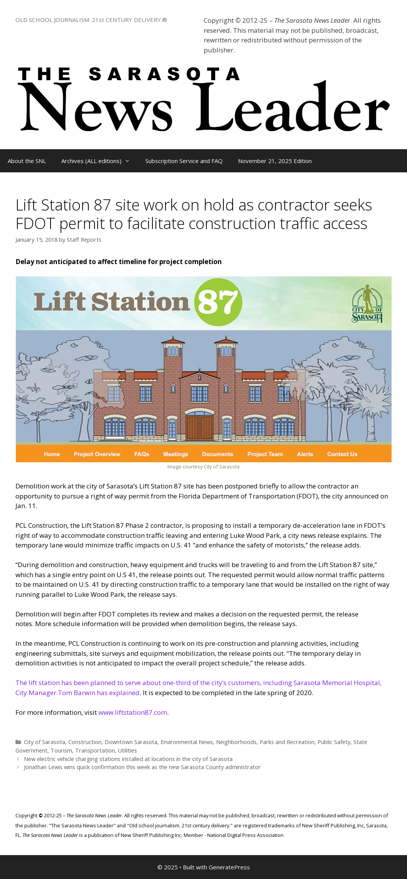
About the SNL (27, 161)
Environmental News (186, 742)
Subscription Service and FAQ (184, 161)
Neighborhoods (236, 742)
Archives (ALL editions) (99, 160)
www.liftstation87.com (132, 712)
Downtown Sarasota (131, 742)
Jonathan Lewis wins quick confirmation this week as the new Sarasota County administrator (142, 767)
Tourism (61, 750)
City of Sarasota (44, 742)
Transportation (95, 750)
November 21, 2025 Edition (275, 161)
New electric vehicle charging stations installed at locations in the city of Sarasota (128, 759)
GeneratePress (229, 867)
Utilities (127, 750)
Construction (84, 742)
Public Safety (333, 742)
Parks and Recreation (287, 742)
